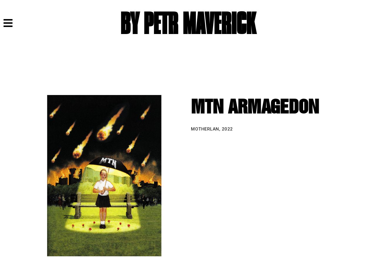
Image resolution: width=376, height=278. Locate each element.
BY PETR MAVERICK (188, 24)
